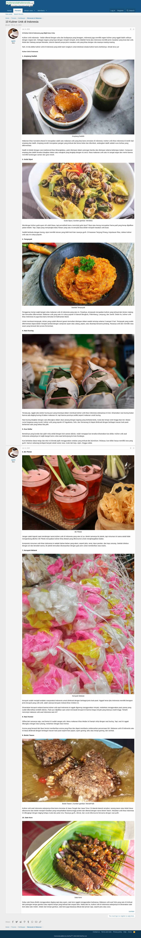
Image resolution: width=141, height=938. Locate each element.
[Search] (130, 10)
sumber (131, 911)
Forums (18, 10)
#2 (133, 448)
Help (124, 932)
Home (9, 10)
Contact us (96, 932)
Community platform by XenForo (70, 936)
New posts (9, 14)
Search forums (18, 14)
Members (41, 10)
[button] (34, 10)
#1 (133, 29)
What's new (28, 10)
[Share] (130, 29)
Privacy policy (117, 932)
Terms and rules (106, 932)
